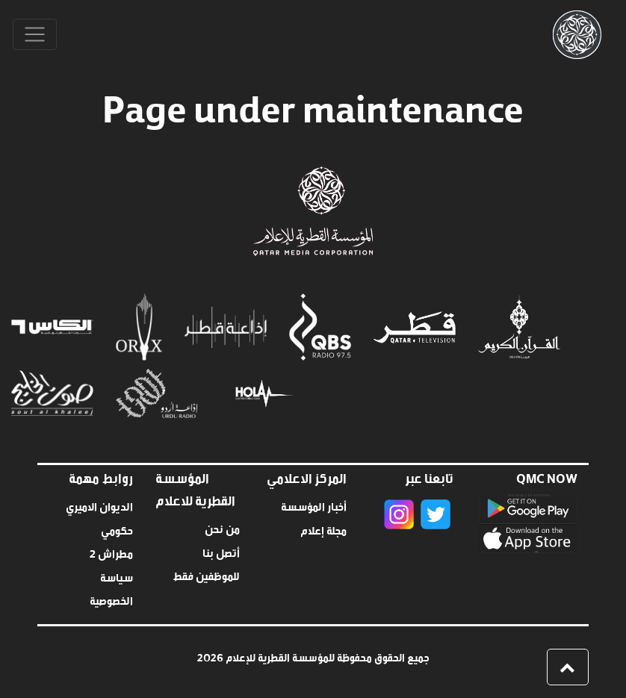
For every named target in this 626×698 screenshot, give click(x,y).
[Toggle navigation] (35, 35)
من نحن (222, 527)
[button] (568, 667)
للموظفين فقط (206, 574)
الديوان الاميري (99, 504)
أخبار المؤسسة (314, 504)
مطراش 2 (111, 551)
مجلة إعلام (323, 528)
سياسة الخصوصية (111, 587)
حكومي (117, 528)
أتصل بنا (221, 551)
